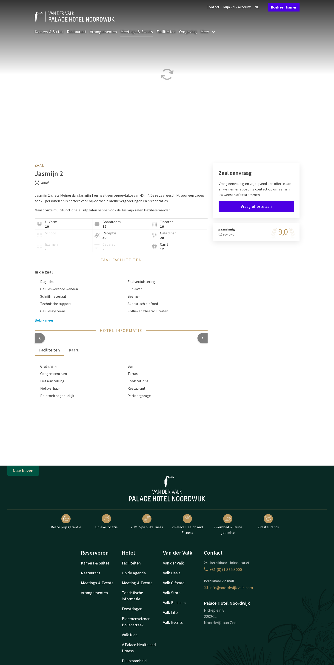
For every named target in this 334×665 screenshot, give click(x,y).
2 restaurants (268, 521)
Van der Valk (173, 563)
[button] (40, 338)
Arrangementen (103, 31)
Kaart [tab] (74, 350)
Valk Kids (129, 634)
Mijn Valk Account (237, 7)
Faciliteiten (166, 31)
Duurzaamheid (134, 660)
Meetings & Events (136, 31)
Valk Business (174, 602)
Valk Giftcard (174, 582)
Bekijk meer (44, 320)
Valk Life (170, 612)
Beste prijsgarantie (66, 521)
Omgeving (188, 31)
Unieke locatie (106, 521)
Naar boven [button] (23, 470)
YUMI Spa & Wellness (147, 521)
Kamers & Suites (49, 31)
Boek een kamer (284, 7)
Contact (213, 7)
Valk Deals (171, 573)
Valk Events (173, 622)
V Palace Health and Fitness (187, 524)
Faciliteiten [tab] (49, 350)
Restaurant (76, 31)
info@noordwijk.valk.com (228, 587)
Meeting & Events (137, 582)
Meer (208, 31)
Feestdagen (132, 608)
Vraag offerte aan (256, 206)
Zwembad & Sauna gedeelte (228, 524)
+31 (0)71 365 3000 (223, 569)
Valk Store (171, 592)
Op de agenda (134, 573)
